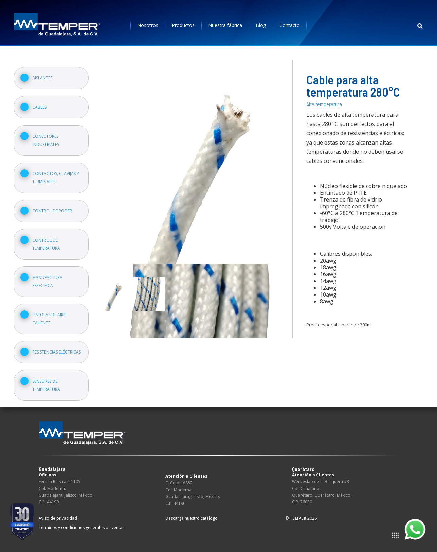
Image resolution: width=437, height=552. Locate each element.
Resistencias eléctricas (56, 352)
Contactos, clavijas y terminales (55, 178)
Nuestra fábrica (225, 25)
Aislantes (42, 78)
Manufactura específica (47, 281)
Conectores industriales (45, 140)
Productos (183, 25)
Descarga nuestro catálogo (191, 518)
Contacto (289, 25)
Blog (261, 25)
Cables (39, 107)
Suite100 (395, 535)
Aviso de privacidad (58, 518)
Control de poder (52, 211)
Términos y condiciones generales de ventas (81, 527)
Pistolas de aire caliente (49, 319)
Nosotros (147, 25)
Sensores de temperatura (46, 385)
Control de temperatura (46, 244)
